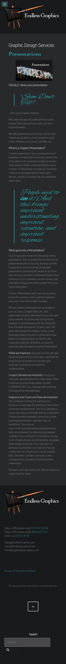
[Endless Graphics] (33, 16)
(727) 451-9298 (40, 528)
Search (13, 649)
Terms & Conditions (25, 570)
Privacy (8, 570)
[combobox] (27, 642)
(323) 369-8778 (20, 536)
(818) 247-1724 (39, 532)
